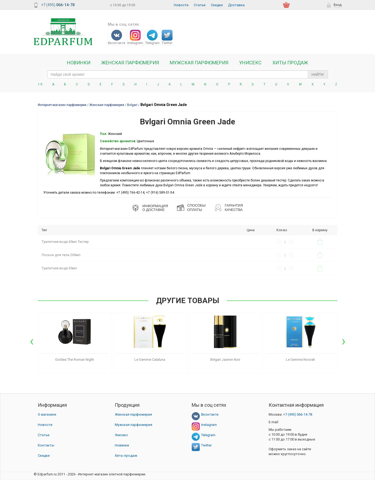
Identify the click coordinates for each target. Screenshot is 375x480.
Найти (318, 74)
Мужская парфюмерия (199, 62)
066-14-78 (297, 414)
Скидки (217, 5)
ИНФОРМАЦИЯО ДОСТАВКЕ (155, 208)
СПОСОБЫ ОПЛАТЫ (196, 207)
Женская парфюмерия (133, 414)
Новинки (78, 62)
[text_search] (187, 74)
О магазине (47, 414)
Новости (181, 5)
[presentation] (32, 341)
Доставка (236, 5)
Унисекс (250, 62)
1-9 (40, 84)
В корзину (320, 242)
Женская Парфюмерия (130, 62)
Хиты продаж (290, 62)
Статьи (199, 5)
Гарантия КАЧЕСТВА (234, 207)
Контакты (46, 445)
